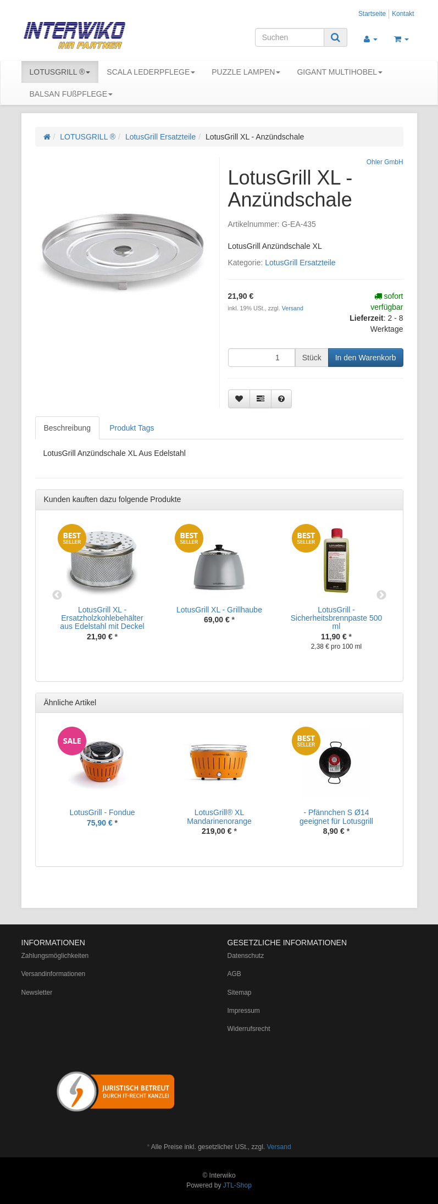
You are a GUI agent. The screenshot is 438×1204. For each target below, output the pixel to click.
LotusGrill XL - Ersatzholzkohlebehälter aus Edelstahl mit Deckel (102, 618)
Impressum (244, 1011)
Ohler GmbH (385, 162)
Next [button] (381, 595)
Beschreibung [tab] (67, 427)
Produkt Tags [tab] (131, 427)
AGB (234, 974)
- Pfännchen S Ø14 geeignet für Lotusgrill (336, 816)
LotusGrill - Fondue (102, 812)
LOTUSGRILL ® (60, 72)
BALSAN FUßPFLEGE (71, 94)
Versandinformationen (53, 974)
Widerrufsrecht (249, 1029)
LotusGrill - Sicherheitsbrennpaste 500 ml (336, 618)
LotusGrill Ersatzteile (160, 136)
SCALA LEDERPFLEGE (151, 72)
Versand (292, 308)
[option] (102, 591)
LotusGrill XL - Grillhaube (219, 609)
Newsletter (37, 992)
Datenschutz (246, 956)
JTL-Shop (237, 1185)
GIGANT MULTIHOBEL (339, 72)
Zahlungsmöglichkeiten (55, 956)
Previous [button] (57, 595)
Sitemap (240, 992)
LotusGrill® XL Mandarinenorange (219, 816)
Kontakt (403, 14)
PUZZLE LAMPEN (246, 72)
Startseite (372, 14)
